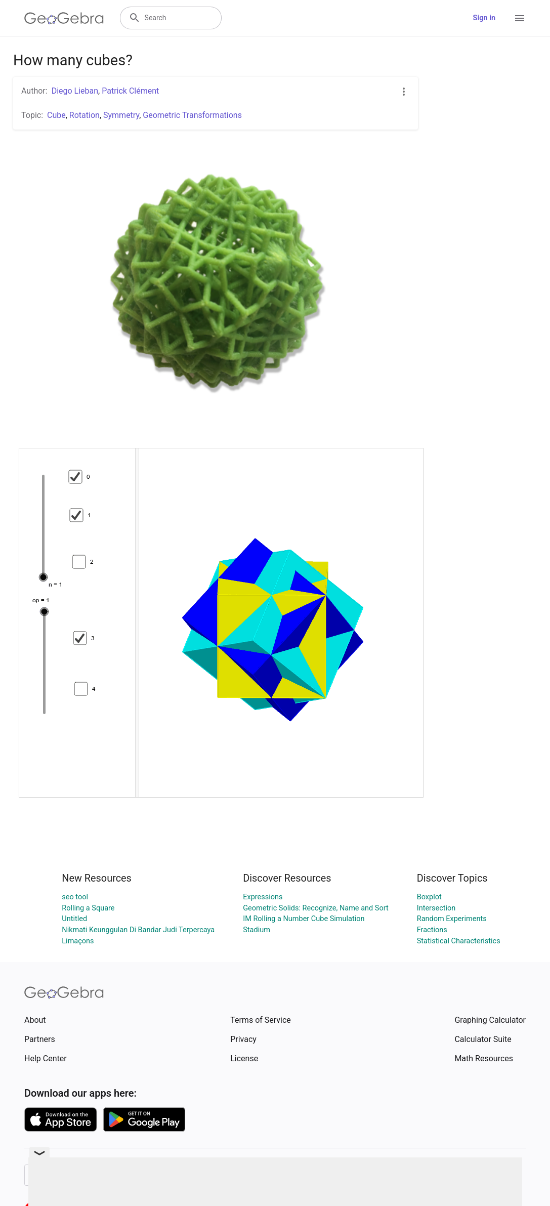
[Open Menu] (520, 18)
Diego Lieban (75, 91)
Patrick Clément (130, 91)
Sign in (484, 18)
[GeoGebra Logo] (64, 18)
